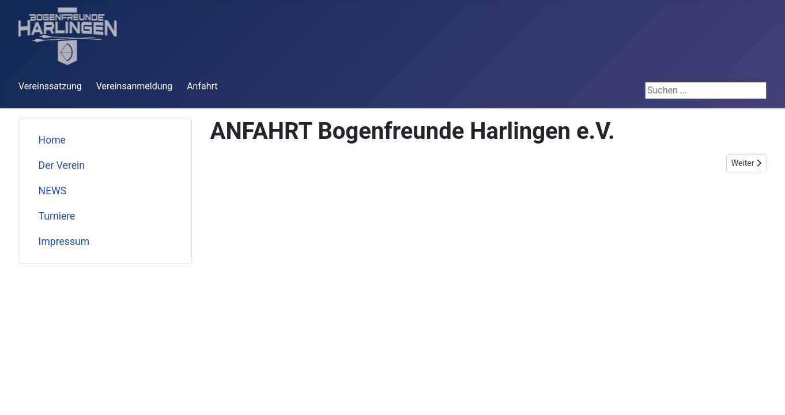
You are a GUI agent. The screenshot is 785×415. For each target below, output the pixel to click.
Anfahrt (202, 86)
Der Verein (62, 165)
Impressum (64, 241)
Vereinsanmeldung (134, 86)
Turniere (57, 216)
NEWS (53, 191)
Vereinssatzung (50, 86)
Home (52, 140)
